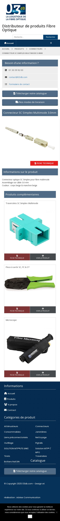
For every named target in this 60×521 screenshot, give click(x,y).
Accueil (5, 49)
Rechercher (50, 37)
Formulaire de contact (19, 84)
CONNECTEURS (35, 49)
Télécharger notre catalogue (30, 93)
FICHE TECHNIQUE (44, 163)
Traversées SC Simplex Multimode (22, 203)
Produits (19, 49)
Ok (30, 516)
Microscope (11, 320)
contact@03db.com (18, 77)
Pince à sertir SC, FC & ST (18, 267)
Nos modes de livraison (30, 102)
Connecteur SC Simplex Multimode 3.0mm (29, 112)
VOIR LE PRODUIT (43, 257)
